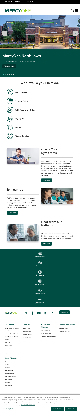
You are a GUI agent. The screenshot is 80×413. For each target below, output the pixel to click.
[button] (77, 9)
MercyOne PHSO (27, 337)
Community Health (9, 370)
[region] (40, 46)
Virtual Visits (7, 342)
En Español (7, 382)
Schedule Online (9, 345)
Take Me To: (9, 2)
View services (9, 66)
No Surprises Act (8, 354)
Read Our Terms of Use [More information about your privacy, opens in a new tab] (28, 407)
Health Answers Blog (46, 333)
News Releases (26, 328)
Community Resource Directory (48, 336)
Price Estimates (8, 348)
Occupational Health (27, 334)
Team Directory (8, 379)
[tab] (3, 74)
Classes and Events (45, 330)
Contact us (64, 312)
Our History (7, 364)
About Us (7, 361)
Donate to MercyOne (9, 373)
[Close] (77, 400)
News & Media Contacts (10, 376)
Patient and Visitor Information (12, 333)
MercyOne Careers (63, 328)
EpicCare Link (26, 340)
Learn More (46, 180)
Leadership (7, 367)
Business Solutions (27, 331)
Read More (46, 243)
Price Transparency (9, 351)
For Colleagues (8, 385)
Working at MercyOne (64, 331)
